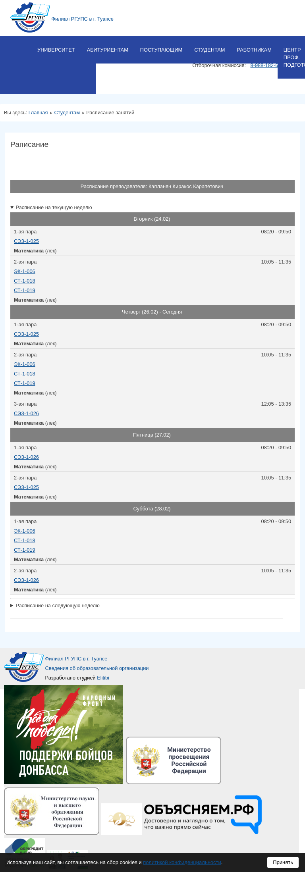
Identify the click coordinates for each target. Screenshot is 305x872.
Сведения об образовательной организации (97, 668)
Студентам (209, 50)
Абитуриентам (107, 50)
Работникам (254, 50)
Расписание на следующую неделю (58, 605)
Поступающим (161, 50)
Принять (283, 862)
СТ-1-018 (24, 281)
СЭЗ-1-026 (26, 413)
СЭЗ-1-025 (26, 241)
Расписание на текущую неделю (54, 207)
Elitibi (103, 678)
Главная (38, 112)
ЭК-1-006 (24, 271)
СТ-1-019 (24, 290)
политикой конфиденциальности (182, 862)
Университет (56, 50)
